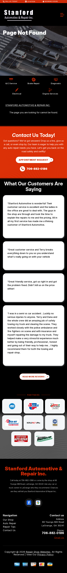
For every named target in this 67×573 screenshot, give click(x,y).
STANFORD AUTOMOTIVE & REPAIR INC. (27, 105)
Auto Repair (9, 523)
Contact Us (9, 530)
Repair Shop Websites (38, 552)
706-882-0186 (27, 480)
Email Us (59, 538)
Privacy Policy (45, 554)
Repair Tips (9, 526)
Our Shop (8, 519)
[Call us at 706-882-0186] (33, 168)
